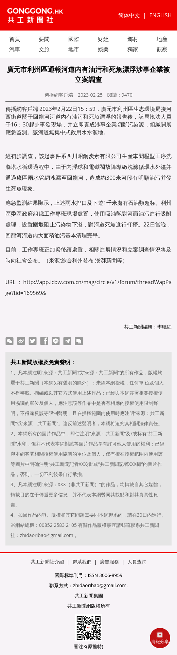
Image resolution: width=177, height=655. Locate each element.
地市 (73, 49)
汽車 (14, 49)
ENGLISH (160, 15)
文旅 (44, 49)
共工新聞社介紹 (47, 561)
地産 (162, 39)
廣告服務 (109, 561)
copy (79, 341)
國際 (73, 39)
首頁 (14, 39)
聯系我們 (81, 561)
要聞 (44, 39)
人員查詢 (136, 561)
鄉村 (132, 39)
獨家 (132, 49)
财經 (103, 39)
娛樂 (103, 49)
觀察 (162, 49)
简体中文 (129, 15)
